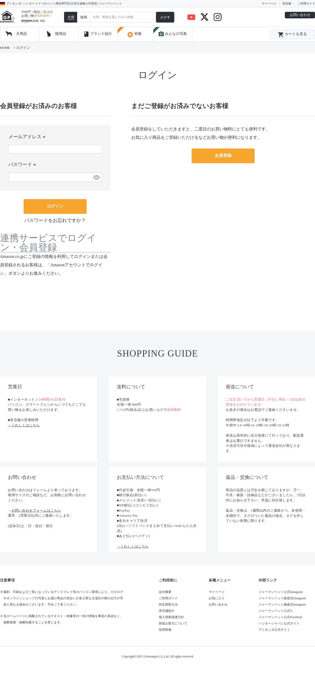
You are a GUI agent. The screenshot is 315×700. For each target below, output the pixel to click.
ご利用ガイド (306, 3)
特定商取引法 (168, 604)
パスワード (23, 164)
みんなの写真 (172, 34)
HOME (5, 48)
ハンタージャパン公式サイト (279, 623)
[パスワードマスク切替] (97, 177)
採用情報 (165, 630)
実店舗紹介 (167, 611)
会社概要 (165, 592)
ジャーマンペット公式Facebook (280, 617)
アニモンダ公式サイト (274, 630)
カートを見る (292, 34)
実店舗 (286, 3)
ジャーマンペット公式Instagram (281, 592)
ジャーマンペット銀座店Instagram (282, 598)
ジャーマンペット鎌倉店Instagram (282, 604)
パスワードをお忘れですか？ (55, 220)
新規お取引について (173, 623)
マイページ (269, 3)
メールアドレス (28, 136)
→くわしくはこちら (24, 425)
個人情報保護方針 (171, 617)
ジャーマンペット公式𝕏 (276, 611)
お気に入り (216, 598)
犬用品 (21, 34)
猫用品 (60, 34)
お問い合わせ (300, 15)
